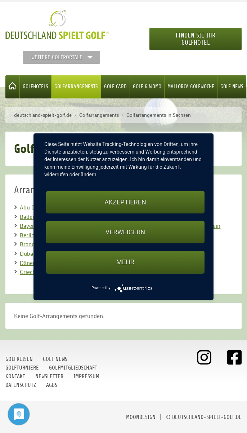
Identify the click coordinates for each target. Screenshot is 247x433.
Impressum (86, 376)
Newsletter (49, 376)
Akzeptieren (125, 202)
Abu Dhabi (33, 207)
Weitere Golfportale (56, 57)
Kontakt (15, 376)
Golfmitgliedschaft (73, 367)
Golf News (231, 87)
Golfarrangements (76, 87)
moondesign (141, 417)
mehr (125, 262)
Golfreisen (19, 359)
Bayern (28, 225)
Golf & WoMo (147, 87)
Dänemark (32, 262)
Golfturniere (22, 367)
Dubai (27, 253)
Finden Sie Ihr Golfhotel (195, 39)
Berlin (27, 235)
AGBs (51, 385)
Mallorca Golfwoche (190, 87)
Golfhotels (35, 87)
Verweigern (125, 232)
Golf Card (115, 87)
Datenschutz (20, 385)
